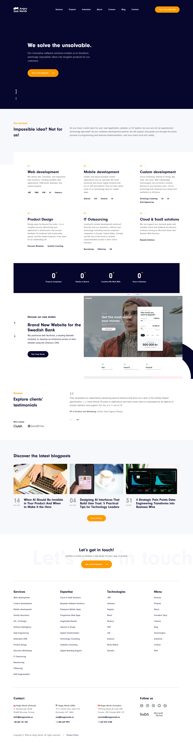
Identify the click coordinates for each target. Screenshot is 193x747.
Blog (123, 9)
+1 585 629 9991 (63, 722)
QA (110, 249)
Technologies (159, 633)
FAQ (156, 650)
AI (50, 193)
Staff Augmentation (22, 674)
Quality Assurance (21, 615)
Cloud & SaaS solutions (159, 219)
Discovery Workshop (36, 246)
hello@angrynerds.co (23, 717)
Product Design (40, 219)
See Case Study (38, 354)
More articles (96, 518)
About (99, 9)
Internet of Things (67, 627)
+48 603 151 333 (21, 722)
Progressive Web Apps (70, 615)
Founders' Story (160, 615)
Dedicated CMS (20, 639)
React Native (112, 645)
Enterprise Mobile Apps (70, 609)
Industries (86, 9)
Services (59, 9)
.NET (29, 193)
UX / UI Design (20, 621)
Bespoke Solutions (147, 240)
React (109, 615)
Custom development (158, 172)
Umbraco (58, 193)
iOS (95, 199)
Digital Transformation (69, 633)
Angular (110, 609)
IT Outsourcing (96, 219)
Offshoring (101, 249)
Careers (111, 9)
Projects (72, 9)
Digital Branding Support (71, 650)
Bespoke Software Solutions (72, 603)
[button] (71, 419)
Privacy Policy (72, 735)
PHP (43, 193)
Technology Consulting (148, 199)
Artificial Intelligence (22, 627)
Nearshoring (89, 249)
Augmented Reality (68, 621)
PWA (36, 193)
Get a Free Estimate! (167, 9)
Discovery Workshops (23, 650)
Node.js (110, 621)
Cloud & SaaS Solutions (70, 597)
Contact (135, 9)
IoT (162, 199)
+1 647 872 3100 (105, 722)
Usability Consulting (55, 246)
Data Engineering (147, 202)
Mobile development (101, 172)
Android (87, 199)
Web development (43, 172)
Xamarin (104, 199)
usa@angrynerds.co (65, 717)
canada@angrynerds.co (109, 717)
